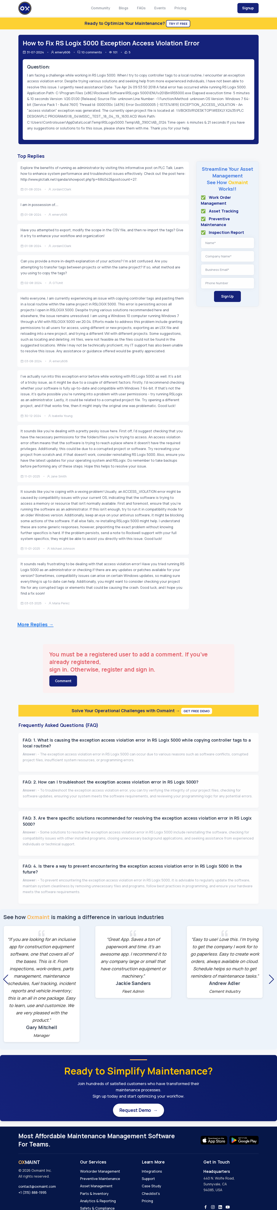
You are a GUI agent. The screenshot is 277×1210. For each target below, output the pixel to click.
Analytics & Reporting (98, 1201)
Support (148, 1179)
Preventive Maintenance (100, 1179)
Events (160, 8)
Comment (63, 680)
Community (100, 8)
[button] (5, 979)
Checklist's (151, 1194)
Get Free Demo (197, 711)
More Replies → (35, 624)
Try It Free (178, 23)
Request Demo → (138, 1110)
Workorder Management (100, 1172)
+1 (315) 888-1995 (32, 1193)
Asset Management (96, 1187)
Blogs (123, 8)
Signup (248, 8)
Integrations (152, 1172)
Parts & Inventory (94, 1194)
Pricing (180, 8)
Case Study (151, 1187)
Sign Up (227, 296)
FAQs (141, 8)
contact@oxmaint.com (37, 1187)
